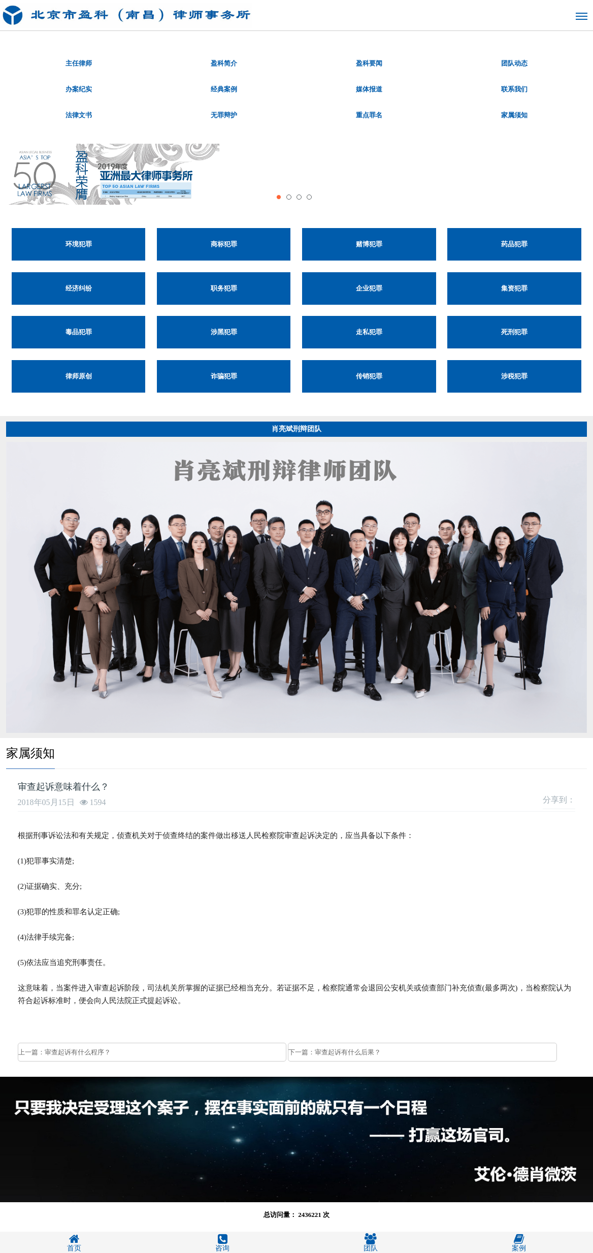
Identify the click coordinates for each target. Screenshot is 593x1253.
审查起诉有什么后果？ (348, 1052)
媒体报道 (369, 89)
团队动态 (514, 63)
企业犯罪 (369, 288)
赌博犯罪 (369, 244)
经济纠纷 (78, 288)
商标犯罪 (224, 244)
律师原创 (78, 376)
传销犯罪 (369, 376)
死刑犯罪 (514, 332)
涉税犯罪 (514, 376)
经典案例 (224, 89)
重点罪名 (369, 115)
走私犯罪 (369, 332)
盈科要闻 (369, 63)
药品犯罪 (514, 244)
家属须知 (514, 115)
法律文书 (78, 115)
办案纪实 (78, 89)
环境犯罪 (78, 244)
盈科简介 (224, 63)
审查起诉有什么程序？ (78, 1052)
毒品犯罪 (78, 332)
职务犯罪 (224, 288)
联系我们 (514, 89)
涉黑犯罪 (224, 332)
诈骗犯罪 (224, 376)
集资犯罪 (514, 288)
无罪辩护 (224, 115)
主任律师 (78, 63)
